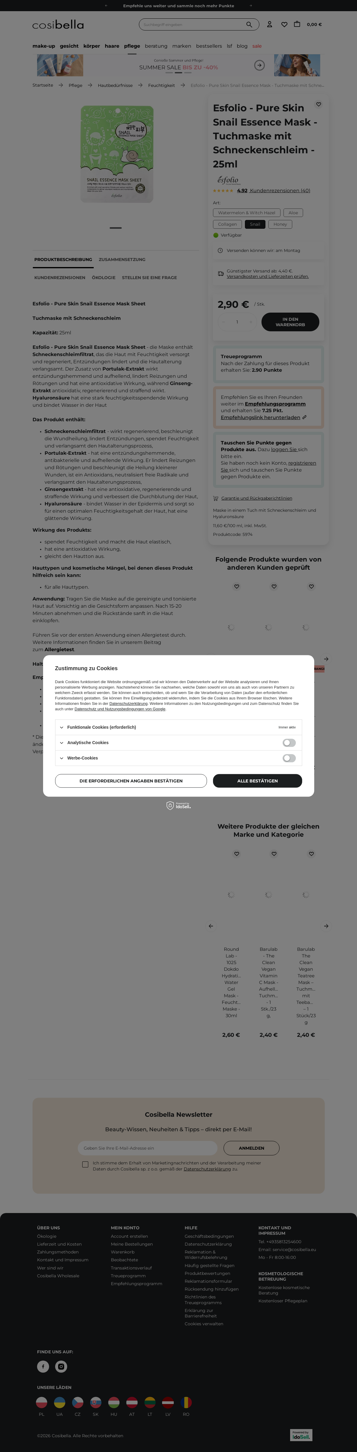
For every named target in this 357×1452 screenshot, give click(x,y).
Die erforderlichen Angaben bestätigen (131, 781)
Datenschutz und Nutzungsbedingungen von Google (120, 709)
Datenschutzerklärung (128, 703)
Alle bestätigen (257, 781)
